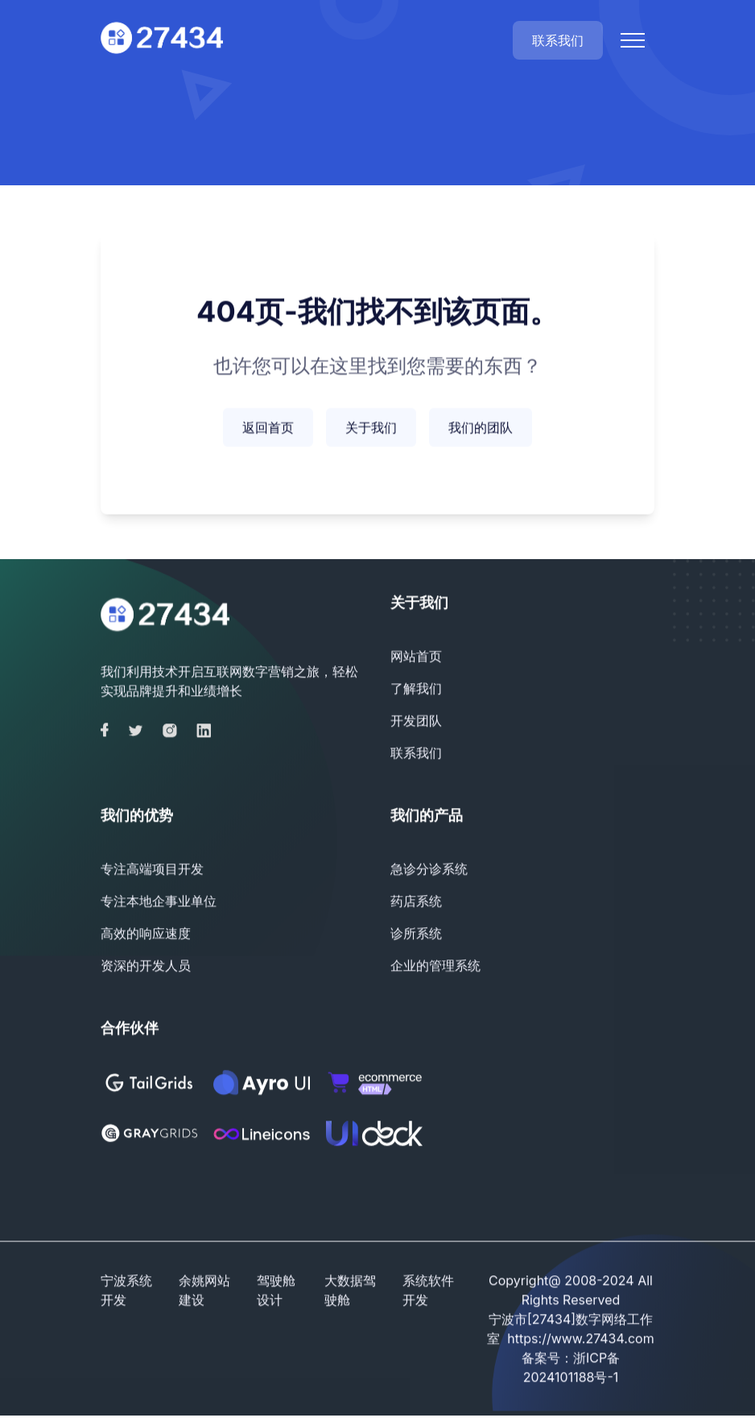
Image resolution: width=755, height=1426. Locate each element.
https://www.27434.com (580, 1341)
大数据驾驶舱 (350, 1292)
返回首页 (268, 430)
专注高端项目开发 (152, 871)
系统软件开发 (428, 1292)
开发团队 (416, 723)
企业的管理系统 (435, 968)
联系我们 (558, 40)
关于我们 (371, 430)
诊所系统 (416, 935)
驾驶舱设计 (276, 1292)
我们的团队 (480, 430)
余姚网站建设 (204, 1292)
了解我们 (416, 690)
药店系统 (416, 903)
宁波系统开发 (126, 1292)
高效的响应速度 (146, 935)
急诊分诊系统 (429, 871)
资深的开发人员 (146, 968)
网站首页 (416, 658)
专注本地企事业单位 (159, 903)
